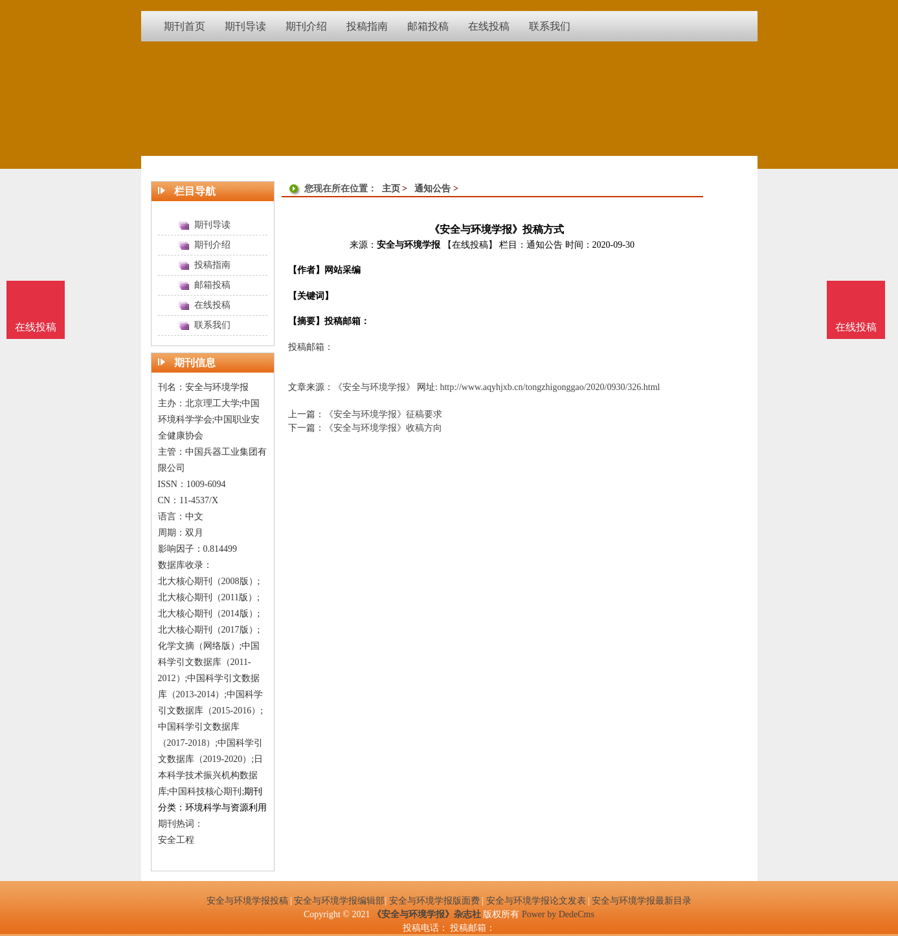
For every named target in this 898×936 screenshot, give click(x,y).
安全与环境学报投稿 (247, 901)
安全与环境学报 (408, 245)
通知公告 (432, 188)
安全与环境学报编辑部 (339, 901)
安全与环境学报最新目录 (641, 901)
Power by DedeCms (558, 914)
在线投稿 (856, 326)
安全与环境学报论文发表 (536, 901)
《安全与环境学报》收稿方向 (383, 428)
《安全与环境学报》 (374, 387)
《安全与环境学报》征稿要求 (383, 414)
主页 (391, 188)
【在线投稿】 (470, 245)
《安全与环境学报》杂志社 (426, 914)
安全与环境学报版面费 (434, 901)
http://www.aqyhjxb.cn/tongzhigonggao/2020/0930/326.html (550, 387)
